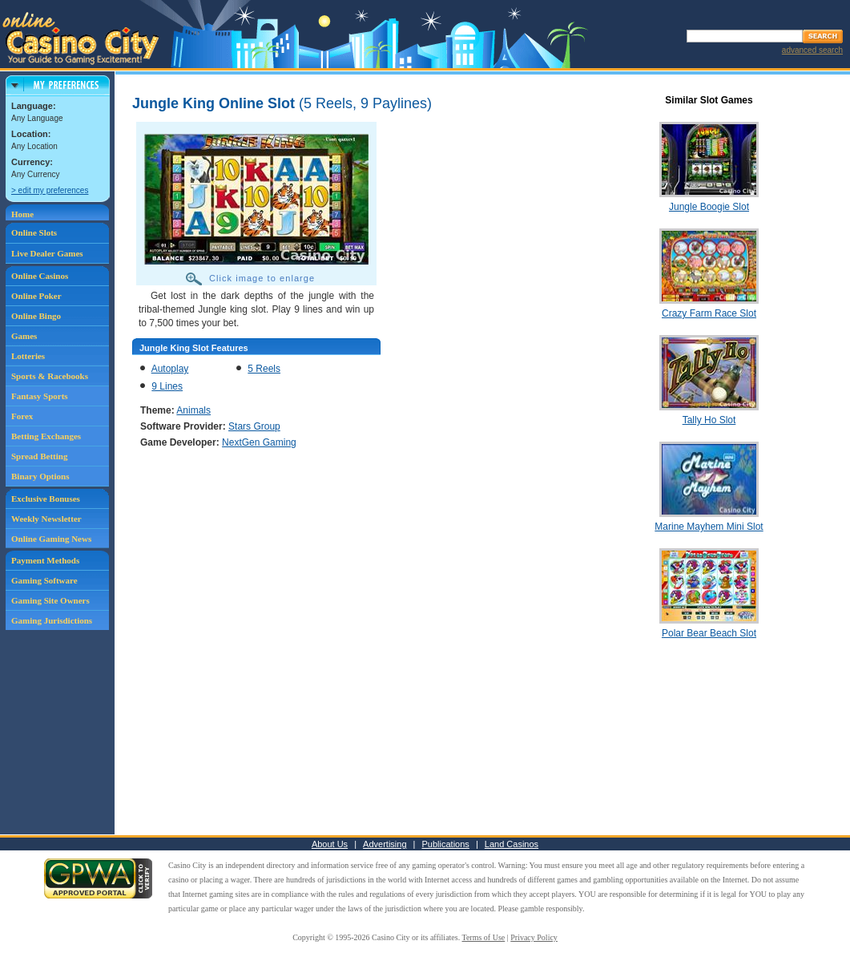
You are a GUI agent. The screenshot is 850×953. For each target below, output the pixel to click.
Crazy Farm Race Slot (709, 313)
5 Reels (264, 368)
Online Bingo (36, 316)
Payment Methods (45, 560)
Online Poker (36, 296)
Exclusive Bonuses (45, 498)
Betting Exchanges (46, 436)
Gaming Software (44, 580)
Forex (22, 416)
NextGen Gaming (259, 442)
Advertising (384, 844)
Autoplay (170, 368)
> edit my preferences (49, 190)
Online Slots (34, 232)
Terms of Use (484, 937)
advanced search (812, 50)
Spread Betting (39, 456)
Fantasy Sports (39, 396)
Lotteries (28, 356)
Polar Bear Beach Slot (709, 633)
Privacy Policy (534, 937)
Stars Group (254, 426)
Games (24, 336)
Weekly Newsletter (46, 518)
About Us (330, 844)
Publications (445, 844)
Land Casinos (511, 844)
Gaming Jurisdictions (51, 620)
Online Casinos (39, 276)
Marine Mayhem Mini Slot (709, 526)
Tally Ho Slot (709, 420)
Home (22, 214)
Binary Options (40, 476)
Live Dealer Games (47, 253)
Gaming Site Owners (50, 600)
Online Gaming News (51, 538)
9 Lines (167, 386)
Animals (193, 410)
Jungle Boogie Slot (709, 206)
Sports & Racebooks (49, 376)
